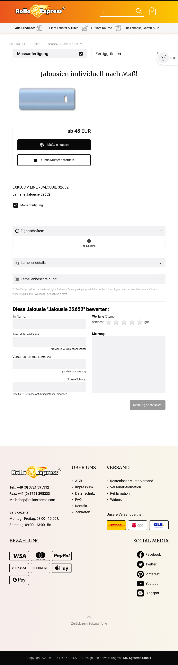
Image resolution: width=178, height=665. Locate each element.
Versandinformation (125, 487)
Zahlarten (82, 512)
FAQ (78, 500)
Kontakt (81, 506)
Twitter (146, 564)
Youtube (147, 583)
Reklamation (120, 493)
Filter (167, 57)
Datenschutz (85, 493)
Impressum (84, 487)
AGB (78, 481)
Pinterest (148, 574)
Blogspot (148, 592)
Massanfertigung (32, 53)
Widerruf (116, 500)
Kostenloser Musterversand (131, 481)
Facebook (149, 554)
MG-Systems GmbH (137, 658)
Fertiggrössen (108, 53)
